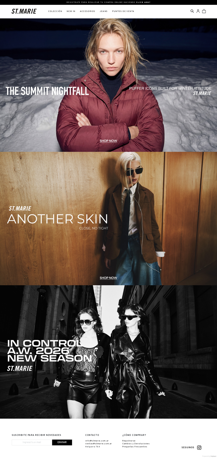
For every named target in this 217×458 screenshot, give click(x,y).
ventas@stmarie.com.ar (98, 444)
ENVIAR (62, 442)
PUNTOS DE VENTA (123, 11)
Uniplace (213, 456)
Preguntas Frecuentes (134, 447)
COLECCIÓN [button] (55, 11)
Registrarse (129, 441)
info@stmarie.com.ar (97, 441)
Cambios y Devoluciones (136, 444)
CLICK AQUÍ (143, 2)
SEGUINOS (188, 447)
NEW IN (71, 11)
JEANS (104, 11)
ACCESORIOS (87, 11)
